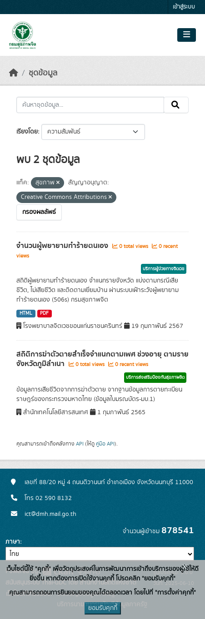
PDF (44, 313)
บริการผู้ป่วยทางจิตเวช (164, 269)
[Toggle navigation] (186, 35)
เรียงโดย (27, 131)
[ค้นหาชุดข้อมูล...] (90, 105)
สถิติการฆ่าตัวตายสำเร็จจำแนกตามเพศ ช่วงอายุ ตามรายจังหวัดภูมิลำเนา (102, 359)
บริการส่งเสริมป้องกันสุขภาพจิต (155, 377)
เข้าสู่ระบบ (184, 7)
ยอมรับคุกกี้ (102, 608)
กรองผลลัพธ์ (39, 212)
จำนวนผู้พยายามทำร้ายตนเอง (63, 246)
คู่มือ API (105, 444)
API (80, 444)
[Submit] (176, 105)
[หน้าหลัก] (13, 73)
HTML (26, 313)
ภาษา (12, 541)
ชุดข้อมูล (43, 73)
